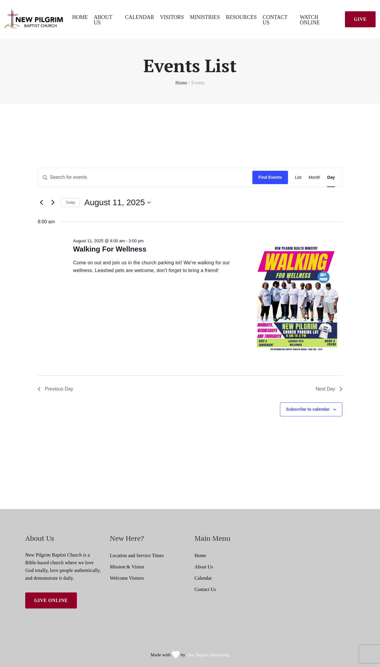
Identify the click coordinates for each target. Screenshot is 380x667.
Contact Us (275, 20)
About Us (103, 20)
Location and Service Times (137, 555)
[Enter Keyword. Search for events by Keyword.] (145, 177)
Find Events (270, 177)
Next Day (329, 388)
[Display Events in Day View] (331, 177)
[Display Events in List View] (298, 177)
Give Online (51, 600)
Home (80, 17)
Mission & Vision (127, 566)
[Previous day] (41, 202)
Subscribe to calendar (308, 409)
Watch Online (310, 20)
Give (360, 19)
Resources (241, 17)
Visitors (172, 17)
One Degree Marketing (207, 654)
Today (70, 202)
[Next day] (52, 202)
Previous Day (55, 388)
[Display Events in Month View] (314, 177)
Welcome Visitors (127, 578)
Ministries (205, 17)
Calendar (139, 17)
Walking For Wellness (109, 249)
